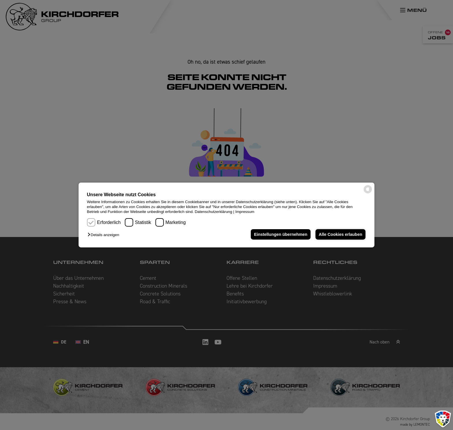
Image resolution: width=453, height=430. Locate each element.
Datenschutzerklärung (213, 212)
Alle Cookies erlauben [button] (340, 234)
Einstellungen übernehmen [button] (280, 234)
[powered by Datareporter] (367, 192)
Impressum (245, 212)
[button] (104, 234)
